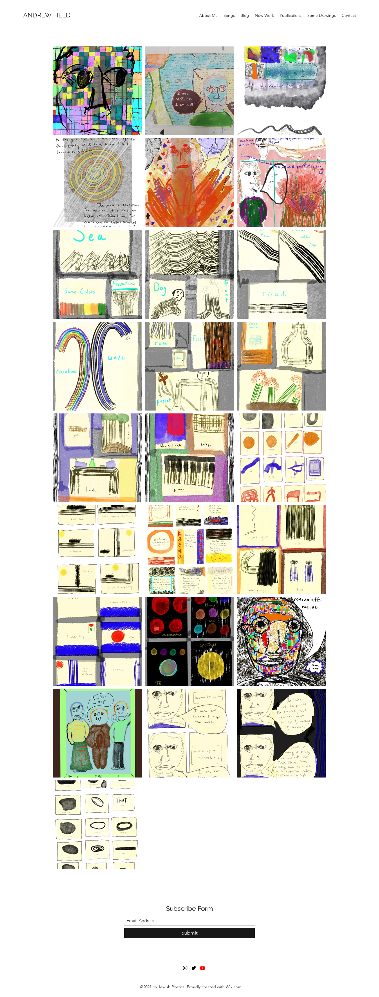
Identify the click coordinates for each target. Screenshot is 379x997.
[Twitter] (194, 968)
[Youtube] (202, 968)
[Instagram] (185, 968)
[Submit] (189, 933)
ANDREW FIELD (47, 15)
